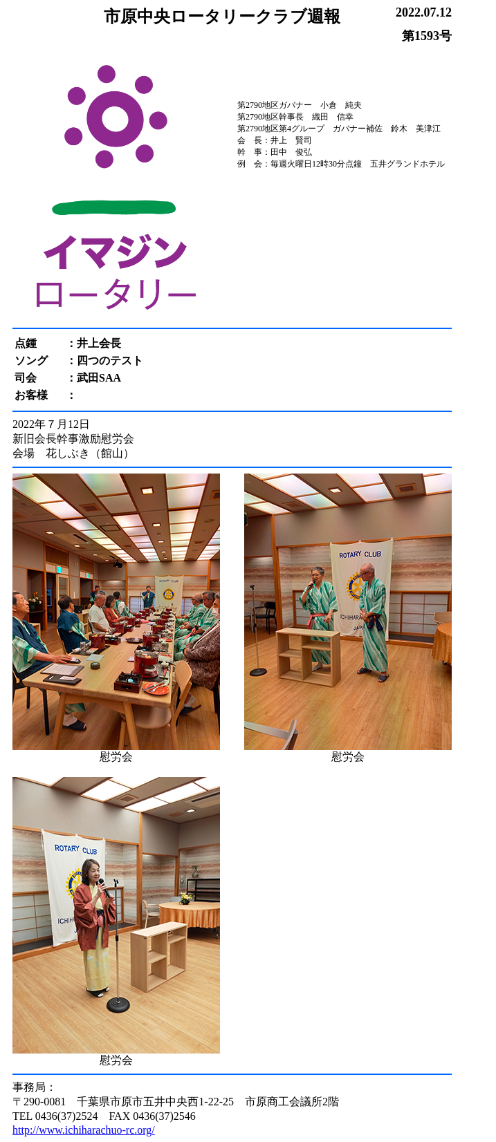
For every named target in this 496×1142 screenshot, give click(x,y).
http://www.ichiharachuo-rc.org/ (83, 1130)
